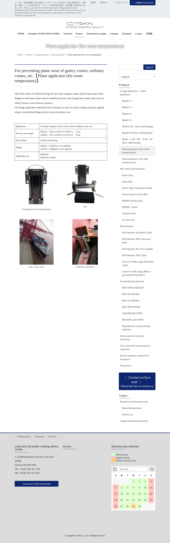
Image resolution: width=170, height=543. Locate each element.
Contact (52, 436)
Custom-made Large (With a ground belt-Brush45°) (136, 273)
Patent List (127, 414)
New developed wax (132, 407)
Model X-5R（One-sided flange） (138, 126)
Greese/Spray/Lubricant (132, 281)
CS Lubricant (128, 219)
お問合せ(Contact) (142, 2)
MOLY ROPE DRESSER (133, 287)
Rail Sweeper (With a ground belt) (136, 240)
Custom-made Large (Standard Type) (137, 263)
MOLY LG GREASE (130, 300)
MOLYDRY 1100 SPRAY (133, 319)
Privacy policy (24, 436)
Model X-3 (127, 113)
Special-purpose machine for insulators (134, 357)
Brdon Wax (127, 175)
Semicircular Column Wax (135, 194)
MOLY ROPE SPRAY (131, 306)
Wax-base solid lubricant (132, 168)
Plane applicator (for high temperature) (135, 160)
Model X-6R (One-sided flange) (137, 132)
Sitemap (103, 2)
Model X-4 (127, 120)
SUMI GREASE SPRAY (132, 313)
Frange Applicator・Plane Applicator (133, 92)
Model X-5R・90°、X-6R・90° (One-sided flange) (137, 141)
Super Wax (127, 181)
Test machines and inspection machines (135, 347)
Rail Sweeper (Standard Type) (137, 232)
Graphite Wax (129, 213)
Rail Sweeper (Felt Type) (134, 255)
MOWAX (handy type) (132, 200)
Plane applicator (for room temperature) (135, 150)
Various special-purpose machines (132, 337)
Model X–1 (127, 100)
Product (124, 85)
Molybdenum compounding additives (136, 327)
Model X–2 (127, 107)
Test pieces (125, 365)
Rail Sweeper (126, 226)
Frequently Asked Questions (134, 420)
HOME (93, 2)
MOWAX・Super (130, 207)
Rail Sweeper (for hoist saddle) (137, 248)
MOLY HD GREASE (131, 294)
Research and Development (134, 401)
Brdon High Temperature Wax (137, 187)
